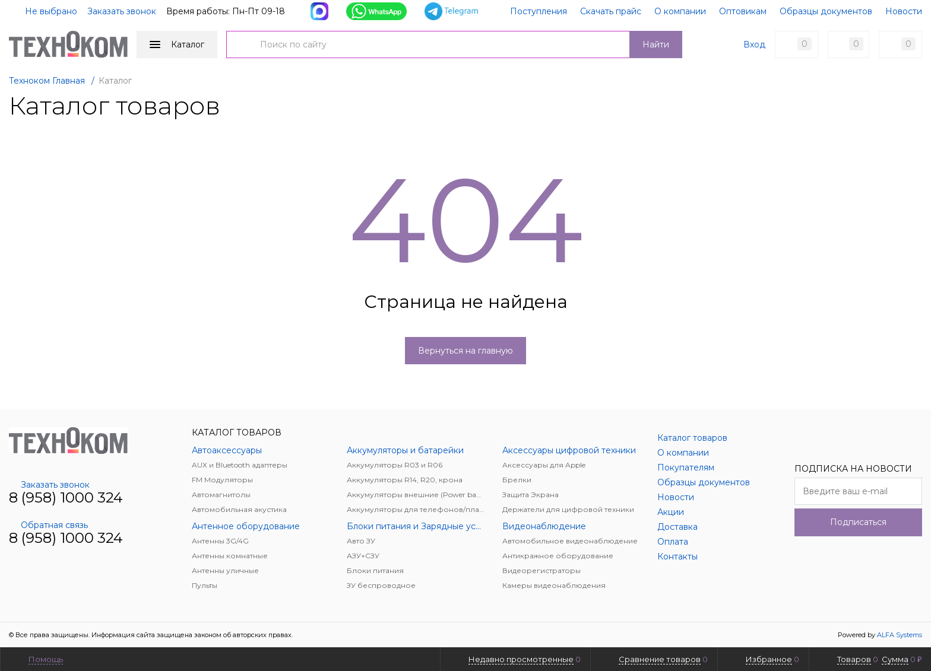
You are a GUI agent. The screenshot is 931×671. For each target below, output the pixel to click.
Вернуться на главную (465, 350)
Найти (655, 44)
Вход (754, 44)
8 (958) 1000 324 (66, 497)
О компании (680, 11)
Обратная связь (48, 525)
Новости (903, 11)
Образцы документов (826, 11)
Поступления (538, 11)
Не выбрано (44, 11)
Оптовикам (743, 11)
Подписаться (858, 522)
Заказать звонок (121, 11)
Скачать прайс (610, 11)
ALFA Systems (899, 635)
